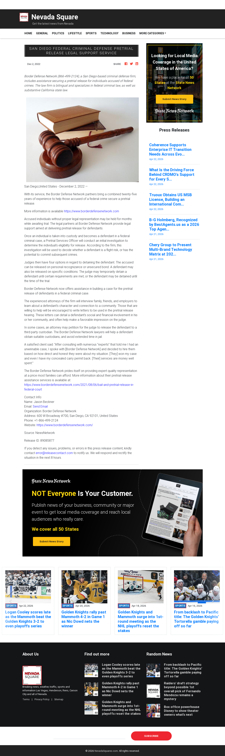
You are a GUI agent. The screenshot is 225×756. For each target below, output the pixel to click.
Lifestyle (75, 33)
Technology (109, 33)
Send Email (40, 406)
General (42, 33)
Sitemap (58, 699)
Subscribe (151, 736)
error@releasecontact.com (54, 453)
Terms (26, 699)
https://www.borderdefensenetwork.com (91, 211)
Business (128, 33)
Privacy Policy (41, 699)
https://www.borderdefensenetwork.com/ (65, 425)
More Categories (151, 33)
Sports (91, 33)
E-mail (57, 736)
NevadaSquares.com (106, 751)
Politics (58, 33)
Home (29, 33)
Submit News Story (174, 99)
